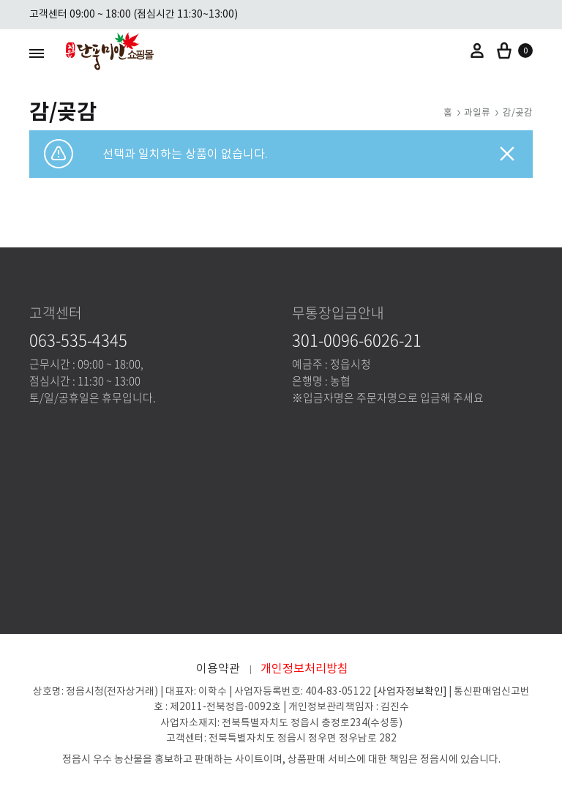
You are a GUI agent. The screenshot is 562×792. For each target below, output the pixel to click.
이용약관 (218, 668)
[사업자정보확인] (409, 691)
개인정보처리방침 (304, 668)
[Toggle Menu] (36, 53)
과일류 (477, 113)
